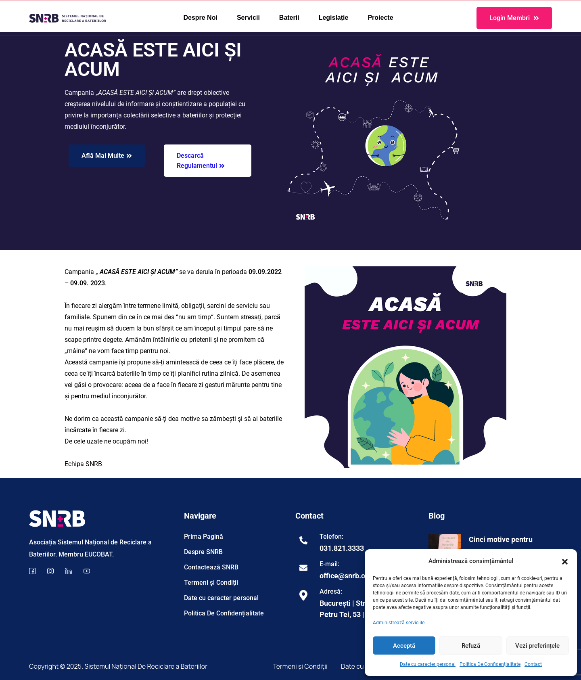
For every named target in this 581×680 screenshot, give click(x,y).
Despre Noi (200, 17)
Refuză (471, 645)
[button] (565, 561)
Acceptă (404, 645)
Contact (533, 664)
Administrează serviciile (398, 623)
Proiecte (380, 17)
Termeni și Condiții (211, 582)
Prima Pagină (203, 536)
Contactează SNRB (211, 567)
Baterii (289, 17)
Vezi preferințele (537, 645)
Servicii (248, 17)
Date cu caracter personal (428, 664)
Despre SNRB (203, 552)
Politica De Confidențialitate (490, 664)
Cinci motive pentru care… (501, 545)
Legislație (334, 17)
